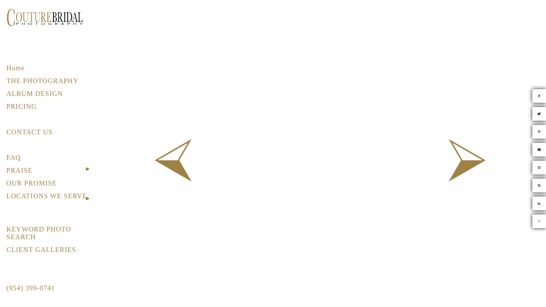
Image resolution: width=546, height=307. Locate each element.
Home (15, 68)
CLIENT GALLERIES (41, 249)
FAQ (13, 157)
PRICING (21, 106)
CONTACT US (29, 132)
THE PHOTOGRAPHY (42, 80)
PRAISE (19, 170)
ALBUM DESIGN (34, 93)
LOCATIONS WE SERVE (46, 196)
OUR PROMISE (31, 183)
